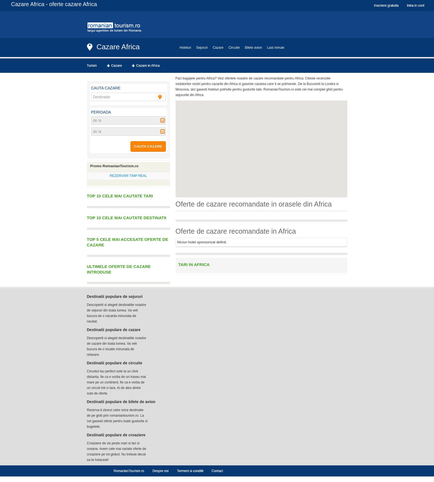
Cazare (218, 48)
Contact (217, 471)
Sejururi (201, 48)
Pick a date (162, 120)
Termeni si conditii (190, 471)
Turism (92, 66)
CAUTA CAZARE (148, 146)
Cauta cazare (105, 88)
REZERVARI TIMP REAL (128, 176)
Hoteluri (185, 48)
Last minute (275, 48)
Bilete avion (253, 48)
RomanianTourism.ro (129, 471)
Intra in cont (415, 5)
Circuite (234, 48)
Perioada (101, 112)
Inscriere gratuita (386, 5)
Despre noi (161, 471)
